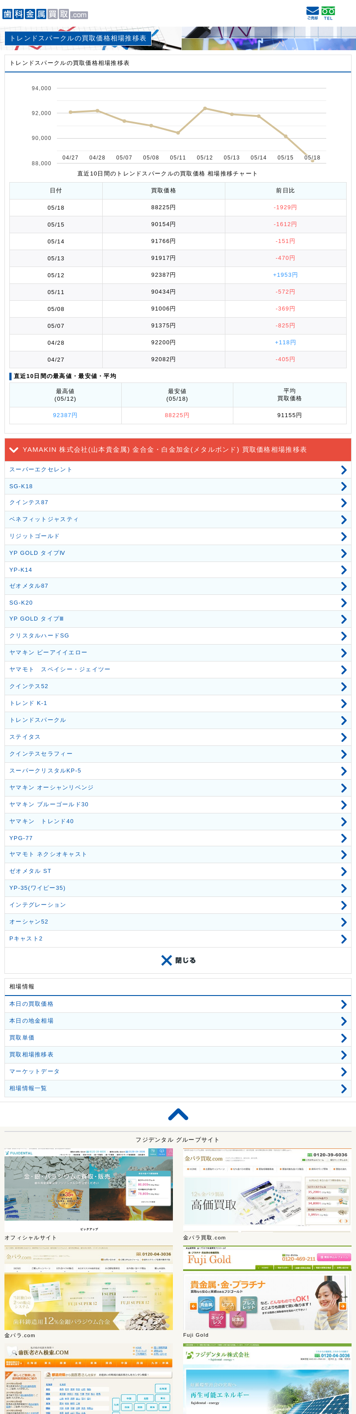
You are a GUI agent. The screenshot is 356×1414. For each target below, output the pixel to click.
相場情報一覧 (28, 1088)
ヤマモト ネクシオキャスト (48, 854)
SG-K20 (21, 602)
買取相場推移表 (31, 1054)
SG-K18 (21, 486)
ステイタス (25, 736)
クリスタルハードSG (39, 635)
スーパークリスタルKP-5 (45, 770)
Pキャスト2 (26, 938)
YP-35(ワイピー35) (37, 887)
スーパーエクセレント (41, 469)
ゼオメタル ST (30, 871)
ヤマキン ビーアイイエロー (48, 652)
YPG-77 (21, 838)
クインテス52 (28, 686)
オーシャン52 (28, 921)
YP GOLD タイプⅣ (37, 553)
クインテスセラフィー (41, 753)
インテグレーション (38, 904)
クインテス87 (28, 502)
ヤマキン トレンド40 (41, 821)
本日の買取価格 (31, 1003)
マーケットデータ (34, 1071)
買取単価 (22, 1037)
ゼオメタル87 (28, 585)
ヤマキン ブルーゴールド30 (49, 804)
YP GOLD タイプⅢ (36, 618)
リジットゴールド (34, 536)
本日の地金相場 (31, 1020)
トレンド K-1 (28, 703)
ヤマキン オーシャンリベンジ (51, 787)
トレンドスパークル (38, 720)
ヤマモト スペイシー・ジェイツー (60, 669)
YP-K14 (20, 569)
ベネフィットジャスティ (44, 519)
